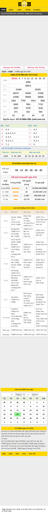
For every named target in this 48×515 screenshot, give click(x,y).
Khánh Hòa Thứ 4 (41, 246)
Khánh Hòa (40, 242)
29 (24, 402)
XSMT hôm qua (41, 334)
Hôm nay (6, 330)
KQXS (4, 72)
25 (4, 418)
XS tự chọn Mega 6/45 (15, 284)
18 (4, 414)
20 (17, 414)
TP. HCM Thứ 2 (29, 223)
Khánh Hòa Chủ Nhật (41, 315)
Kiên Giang (27, 320)
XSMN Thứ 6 (28, 277)
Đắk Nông (39, 295)
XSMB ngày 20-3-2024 (23, 72)
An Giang (27, 265)
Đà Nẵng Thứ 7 (41, 302)
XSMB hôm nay (16, 330)
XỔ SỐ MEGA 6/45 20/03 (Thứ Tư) (24, 163)
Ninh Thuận (40, 283)
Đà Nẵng (39, 249)
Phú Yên (39, 224)
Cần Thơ (26, 249)
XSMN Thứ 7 (28, 306)
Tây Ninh (27, 267)
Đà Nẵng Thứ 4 (41, 252)
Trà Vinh (26, 279)
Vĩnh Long (27, 284)
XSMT (19, 10)
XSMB (3, 10)
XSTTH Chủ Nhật (40, 322)
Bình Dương (28, 282)
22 (30, 414)
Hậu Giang (27, 296)
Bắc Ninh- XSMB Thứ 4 (15, 246)
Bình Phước (28, 293)
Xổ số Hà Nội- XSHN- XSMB (16, 241)
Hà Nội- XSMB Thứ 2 (16, 218)
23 (37, 414)
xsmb (18, 509)
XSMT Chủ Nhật (41, 326)
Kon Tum (39, 309)
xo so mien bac (38, 509)
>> (28, 395)
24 (43, 414)
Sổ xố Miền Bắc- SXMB (15, 261)
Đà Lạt (26, 318)
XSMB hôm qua (16, 334)
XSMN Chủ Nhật (27, 314)
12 (11, 410)
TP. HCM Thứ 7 (29, 303)
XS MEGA (36, 10)
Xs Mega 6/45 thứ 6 (16, 289)
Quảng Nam (40, 233)
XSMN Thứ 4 (28, 244)
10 (43, 406)
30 (37, 418)
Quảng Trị (39, 267)
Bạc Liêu (27, 234)
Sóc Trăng (27, 252)
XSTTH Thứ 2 (40, 222)
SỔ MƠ (27, 10)
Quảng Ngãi (40, 297)
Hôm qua (6, 335)
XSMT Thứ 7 (40, 304)
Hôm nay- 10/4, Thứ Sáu (36, 67)
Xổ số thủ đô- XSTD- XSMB (15, 223)
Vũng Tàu (27, 236)
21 (24, 414)
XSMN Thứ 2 (28, 226)
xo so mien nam (26, 509)
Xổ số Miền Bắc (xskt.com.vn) (30, 119)
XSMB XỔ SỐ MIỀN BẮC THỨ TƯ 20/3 (24, 75)
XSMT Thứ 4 (40, 254)
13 (17, 410)
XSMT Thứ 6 (40, 278)
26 (4, 402)
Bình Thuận (27, 262)
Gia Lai (38, 280)
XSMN (10, 10)
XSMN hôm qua (29, 334)
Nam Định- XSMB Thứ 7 (15, 298)
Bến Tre (26, 231)
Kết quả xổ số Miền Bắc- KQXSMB (16, 278)
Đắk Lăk (39, 235)
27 (11, 402)
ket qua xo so (10, 509)
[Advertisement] (24, 41)
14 (24, 410)
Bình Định (39, 265)
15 (30, 410)
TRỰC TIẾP (32, 454)
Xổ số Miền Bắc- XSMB (15, 235)
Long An (26, 298)
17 (43, 410)
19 (11, 414)
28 (17, 402)
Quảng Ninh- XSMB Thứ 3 (15, 230)
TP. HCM (27, 221)
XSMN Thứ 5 (28, 260)
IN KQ (24, 454)
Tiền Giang (27, 322)
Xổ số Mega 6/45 (15, 251)
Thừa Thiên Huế (41, 220)
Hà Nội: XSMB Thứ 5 (16, 266)
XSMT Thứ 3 (40, 230)
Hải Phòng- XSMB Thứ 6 (15, 272)
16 (37, 410)
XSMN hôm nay (29, 330)
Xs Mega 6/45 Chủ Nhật (16, 325)
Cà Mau (26, 218)
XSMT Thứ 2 (40, 217)
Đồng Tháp (27, 216)
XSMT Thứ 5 (40, 260)
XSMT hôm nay (41, 330)
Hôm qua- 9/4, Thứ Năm (11, 67)
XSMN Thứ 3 (28, 229)
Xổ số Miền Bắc (16, 316)
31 (43, 418)
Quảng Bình (40, 262)
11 (4, 410)
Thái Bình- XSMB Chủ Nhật (15, 311)
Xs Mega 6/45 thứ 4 (16, 255)
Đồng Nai (27, 247)
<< (12, 395)
